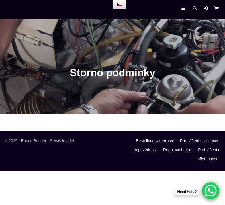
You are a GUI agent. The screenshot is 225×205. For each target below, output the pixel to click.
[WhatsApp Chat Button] (210, 190)
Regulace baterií (177, 149)
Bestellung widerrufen (155, 140)
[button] (206, 8)
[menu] (119, 4)
